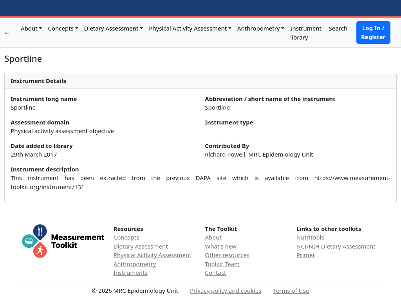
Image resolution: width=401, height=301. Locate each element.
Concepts (60, 28)
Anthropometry (258, 28)
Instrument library (306, 32)
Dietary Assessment (111, 28)
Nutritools (310, 237)
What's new (221, 246)
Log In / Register (373, 32)
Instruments (131, 272)
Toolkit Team (222, 264)
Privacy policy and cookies (225, 290)
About (29, 28)
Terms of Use (291, 290)
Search (337, 28)
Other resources (227, 255)
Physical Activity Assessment (188, 28)
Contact (215, 272)
